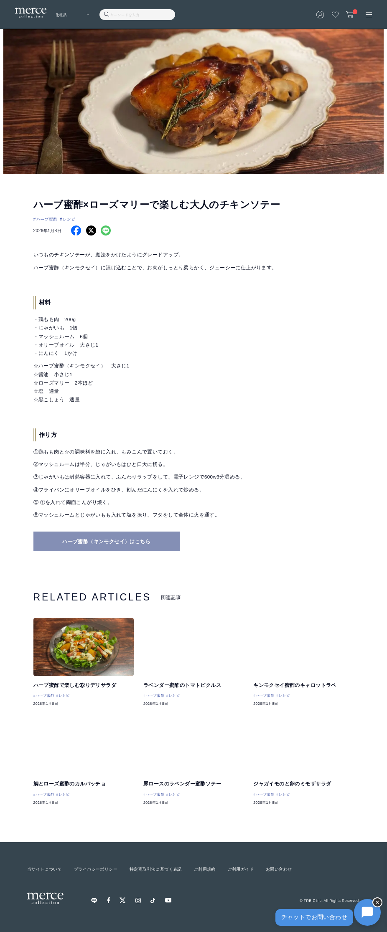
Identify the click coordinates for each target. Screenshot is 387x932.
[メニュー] (369, 14)
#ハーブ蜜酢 (45, 219)
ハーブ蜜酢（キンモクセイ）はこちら (106, 541)
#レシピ (68, 219)
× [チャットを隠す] (377, 902)
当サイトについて (44, 869)
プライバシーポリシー (95, 869)
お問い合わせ (279, 869)
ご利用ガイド (241, 869)
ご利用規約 (205, 869)
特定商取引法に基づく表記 (156, 869)
